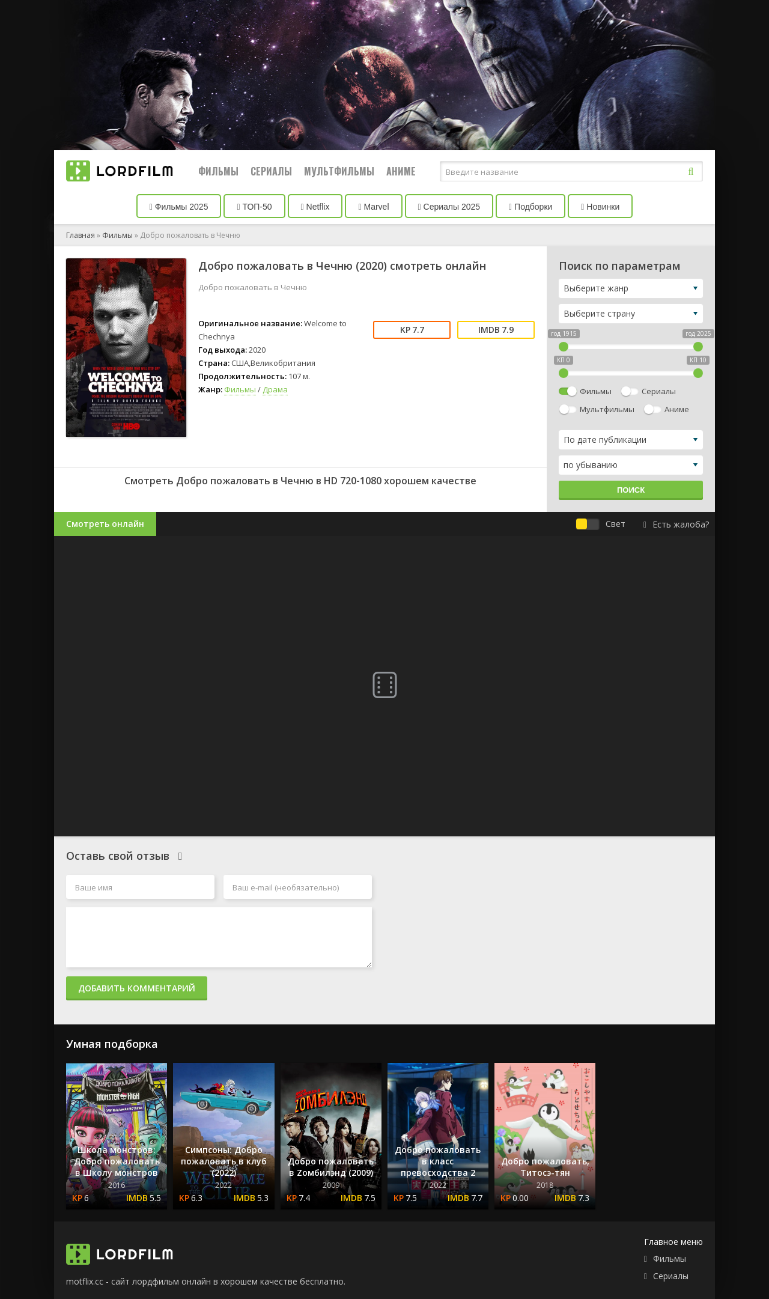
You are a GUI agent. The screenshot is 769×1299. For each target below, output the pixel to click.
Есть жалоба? (676, 524)
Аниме (401, 171)
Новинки (600, 206)
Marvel (373, 206)
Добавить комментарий (136, 988)
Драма (275, 389)
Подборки (530, 206)
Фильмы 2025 (179, 206)
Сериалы (271, 171)
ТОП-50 (254, 206)
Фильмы (218, 171)
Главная (80, 235)
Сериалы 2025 (449, 206)
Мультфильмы (339, 171)
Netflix (315, 206)
